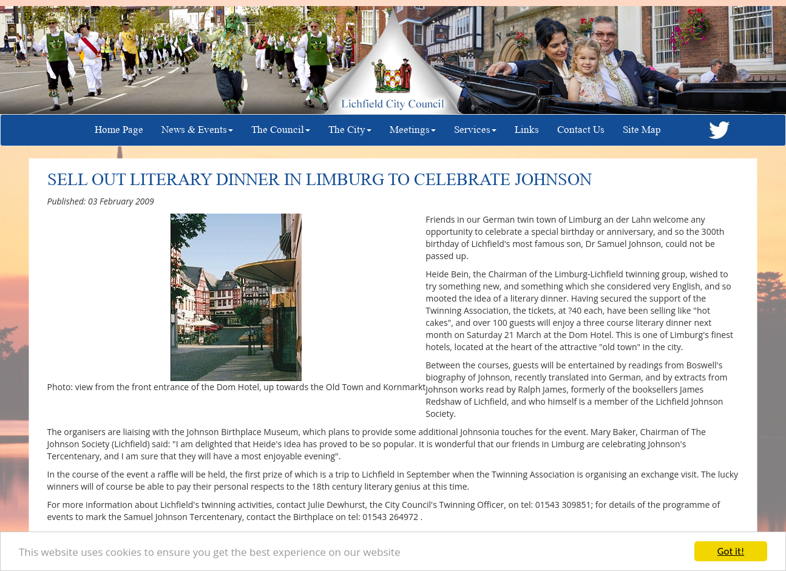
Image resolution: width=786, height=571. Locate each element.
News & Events (197, 129)
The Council (280, 129)
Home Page (119, 129)
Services (475, 129)
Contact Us (581, 129)
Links (527, 129)
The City (349, 129)
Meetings (413, 129)
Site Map (642, 129)
